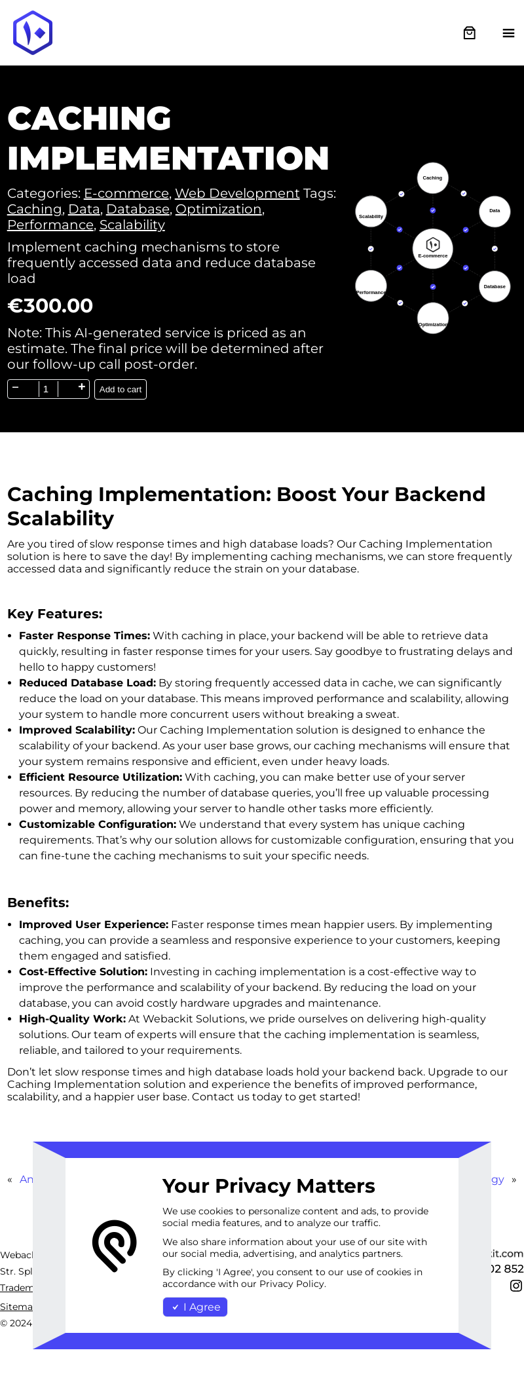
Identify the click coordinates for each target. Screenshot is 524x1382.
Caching (34, 209)
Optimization (219, 209)
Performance (50, 225)
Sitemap (19, 1307)
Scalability (132, 225)
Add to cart (120, 389)
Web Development (237, 193)
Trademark (24, 1288)
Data (84, 209)
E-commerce (126, 193)
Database (138, 209)
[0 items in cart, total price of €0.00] (469, 33)
